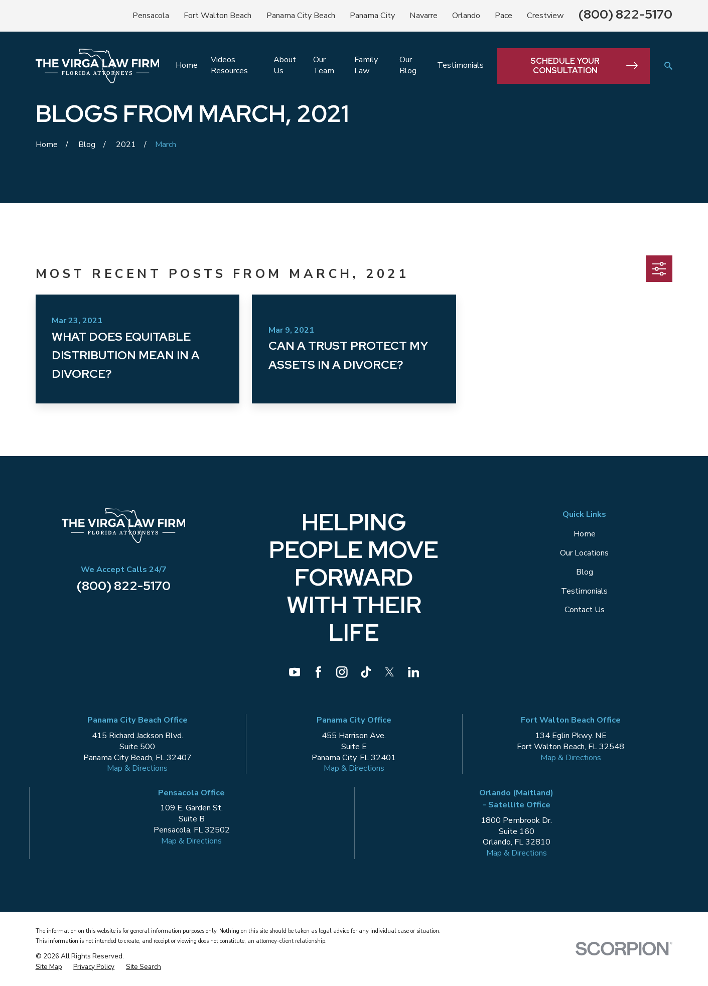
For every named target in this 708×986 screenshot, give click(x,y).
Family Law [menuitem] (366, 65)
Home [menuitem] (187, 65)
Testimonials (584, 591)
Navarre (423, 15)
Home (585, 533)
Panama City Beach (300, 15)
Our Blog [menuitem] (407, 65)
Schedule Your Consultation (584, 66)
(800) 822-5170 (625, 14)
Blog (584, 572)
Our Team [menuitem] (323, 65)
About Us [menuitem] (284, 65)
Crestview (545, 15)
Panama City (372, 15)
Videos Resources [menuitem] (229, 65)
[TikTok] (366, 672)
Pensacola (150, 15)
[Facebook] (318, 672)
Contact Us (584, 609)
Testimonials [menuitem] (460, 65)
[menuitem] (49, 966)
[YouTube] (295, 672)
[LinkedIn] (413, 672)
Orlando (466, 15)
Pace (503, 15)
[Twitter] (389, 672)
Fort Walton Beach (217, 15)
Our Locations (584, 552)
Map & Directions (137, 768)
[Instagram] (342, 672)
